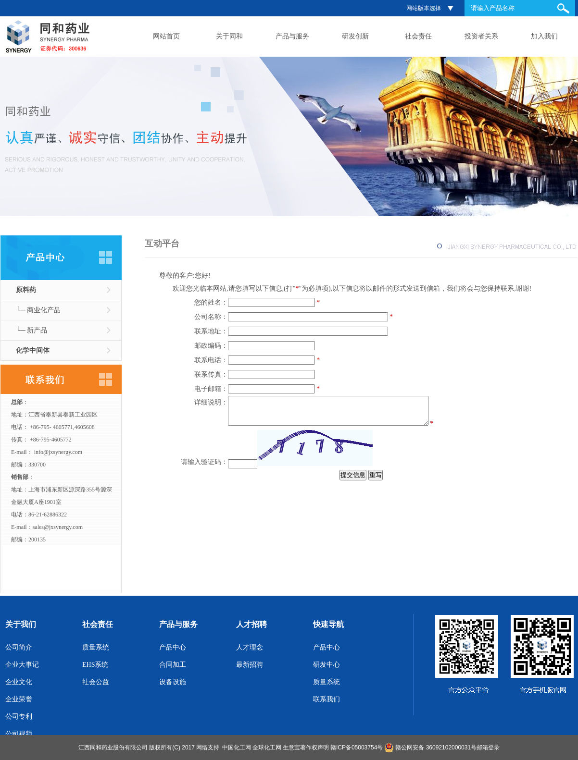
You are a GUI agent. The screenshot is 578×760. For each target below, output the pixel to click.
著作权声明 (314, 747)
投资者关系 (481, 36)
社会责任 (418, 36)
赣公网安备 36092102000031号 (436, 747)
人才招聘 (251, 624)
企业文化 (18, 682)
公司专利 (18, 716)
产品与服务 (292, 36)
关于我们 (20, 624)
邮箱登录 (488, 747)
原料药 (26, 290)
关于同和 (229, 36)
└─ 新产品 (31, 330)
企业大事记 (22, 664)
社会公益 (95, 682)
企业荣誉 (18, 699)
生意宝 (291, 747)
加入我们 (544, 36)
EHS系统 (95, 664)
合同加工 (172, 664)
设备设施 (172, 682)
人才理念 (249, 647)
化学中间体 (33, 350)
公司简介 (18, 647)
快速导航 (328, 624)
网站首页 (166, 36)
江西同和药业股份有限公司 (113, 747)
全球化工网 (266, 747)
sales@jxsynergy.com (58, 527)
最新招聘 (249, 664)
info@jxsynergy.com (58, 452)
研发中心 (326, 664)
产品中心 (172, 647)
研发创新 (355, 36)
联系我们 (326, 699)
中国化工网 (236, 747)
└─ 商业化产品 (38, 310)
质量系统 (95, 647)
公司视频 (18, 733)
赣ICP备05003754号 (356, 747)
